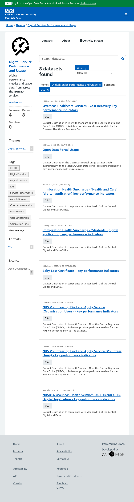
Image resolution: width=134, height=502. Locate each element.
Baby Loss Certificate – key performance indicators (81, 271)
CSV (47, 116)
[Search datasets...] (78, 58)
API (15, 476)
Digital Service (18, 174)
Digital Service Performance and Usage (52, 25)
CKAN (121, 444)
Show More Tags (16, 230)
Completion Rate (19, 223)
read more (15, 102)
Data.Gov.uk (17, 211)
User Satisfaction (19, 217)
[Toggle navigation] (126, 14)
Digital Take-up (18, 180)
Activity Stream (91, 40)
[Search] (122, 58)
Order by (81, 68)
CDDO (13, 168)
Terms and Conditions (69, 476)
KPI (12, 186)
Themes (20, 25)
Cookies (17, 483)
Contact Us (63, 458)
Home (9, 25)
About (66, 40)
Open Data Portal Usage (61, 150)
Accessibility (20, 468)
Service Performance (21, 192)
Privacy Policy (64, 451)
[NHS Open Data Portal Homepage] (21, 14)
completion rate (19, 199)
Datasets (47, 40)
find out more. (88, 3)
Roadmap (62, 468)
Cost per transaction (21, 205)
